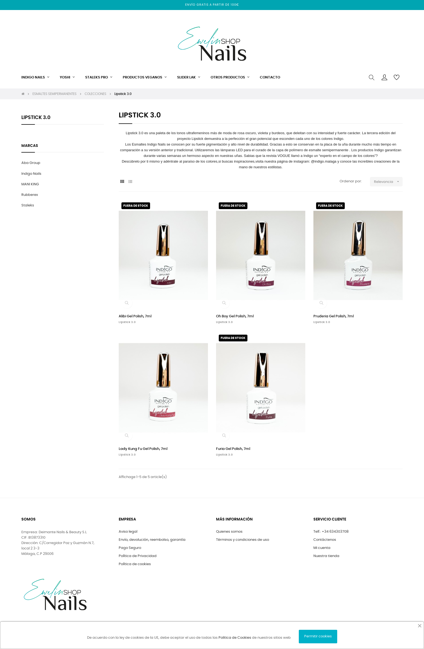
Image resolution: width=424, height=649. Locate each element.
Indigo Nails (31, 174)
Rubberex (29, 195)
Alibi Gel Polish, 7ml (135, 316)
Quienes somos (229, 531)
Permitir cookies (318, 636)
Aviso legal (128, 531)
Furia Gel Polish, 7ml (233, 449)
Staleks (27, 205)
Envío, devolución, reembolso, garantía (152, 540)
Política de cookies (135, 564)
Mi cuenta (321, 548)
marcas (29, 146)
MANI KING (30, 184)
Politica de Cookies (234, 638)
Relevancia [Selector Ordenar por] (388, 181)
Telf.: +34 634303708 (331, 531)
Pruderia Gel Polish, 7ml (333, 316)
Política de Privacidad (138, 556)
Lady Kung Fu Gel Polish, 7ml (143, 449)
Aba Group (30, 163)
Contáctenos (324, 540)
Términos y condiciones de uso (242, 540)
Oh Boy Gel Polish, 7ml (235, 316)
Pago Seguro (130, 548)
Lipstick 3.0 (36, 117)
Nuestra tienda (326, 556)
